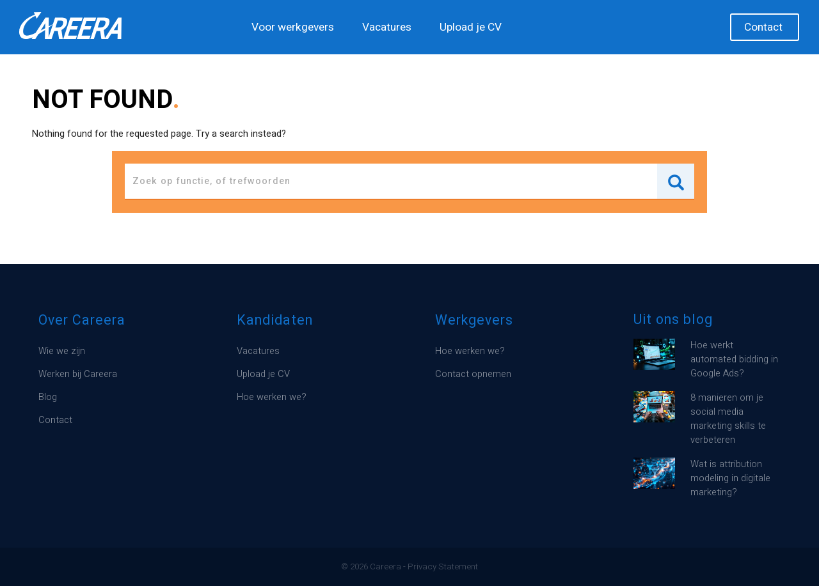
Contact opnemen (473, 374)
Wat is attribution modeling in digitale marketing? (730, 478)
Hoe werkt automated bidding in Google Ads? (734, 359)
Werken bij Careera (77, 374)
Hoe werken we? (271, 397)
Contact (763, 27)
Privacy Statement (443, 566)
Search (675, 181)
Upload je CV (471, 27)
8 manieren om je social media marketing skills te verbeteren (728, 419)
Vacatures (386, 27)
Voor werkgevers (292, 27)
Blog (47, 397)
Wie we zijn (61, 351)
